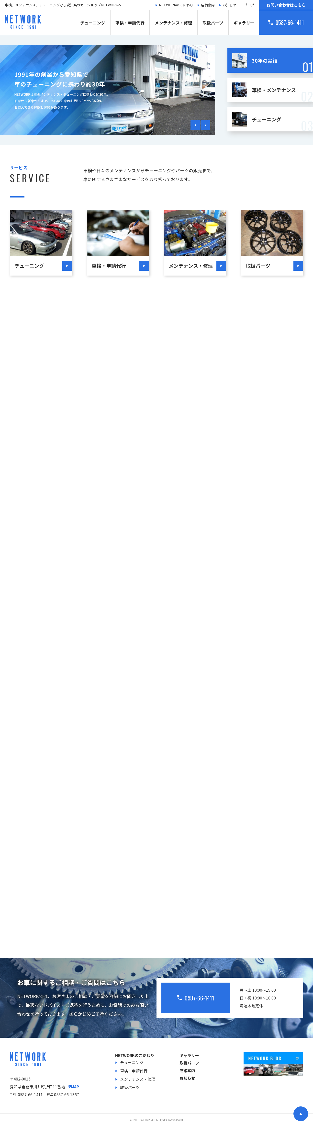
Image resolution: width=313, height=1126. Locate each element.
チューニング (92, 23)
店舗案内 (208, 4)
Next (205, 125)
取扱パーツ (212, 23)
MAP (73, 1087)
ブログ (249, 4)
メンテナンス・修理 (173, 23)
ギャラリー (244, 23)
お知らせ (229, 4)
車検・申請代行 (130, 23)
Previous (195, 125)
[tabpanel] (107, 90)
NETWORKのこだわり (176, 4)
